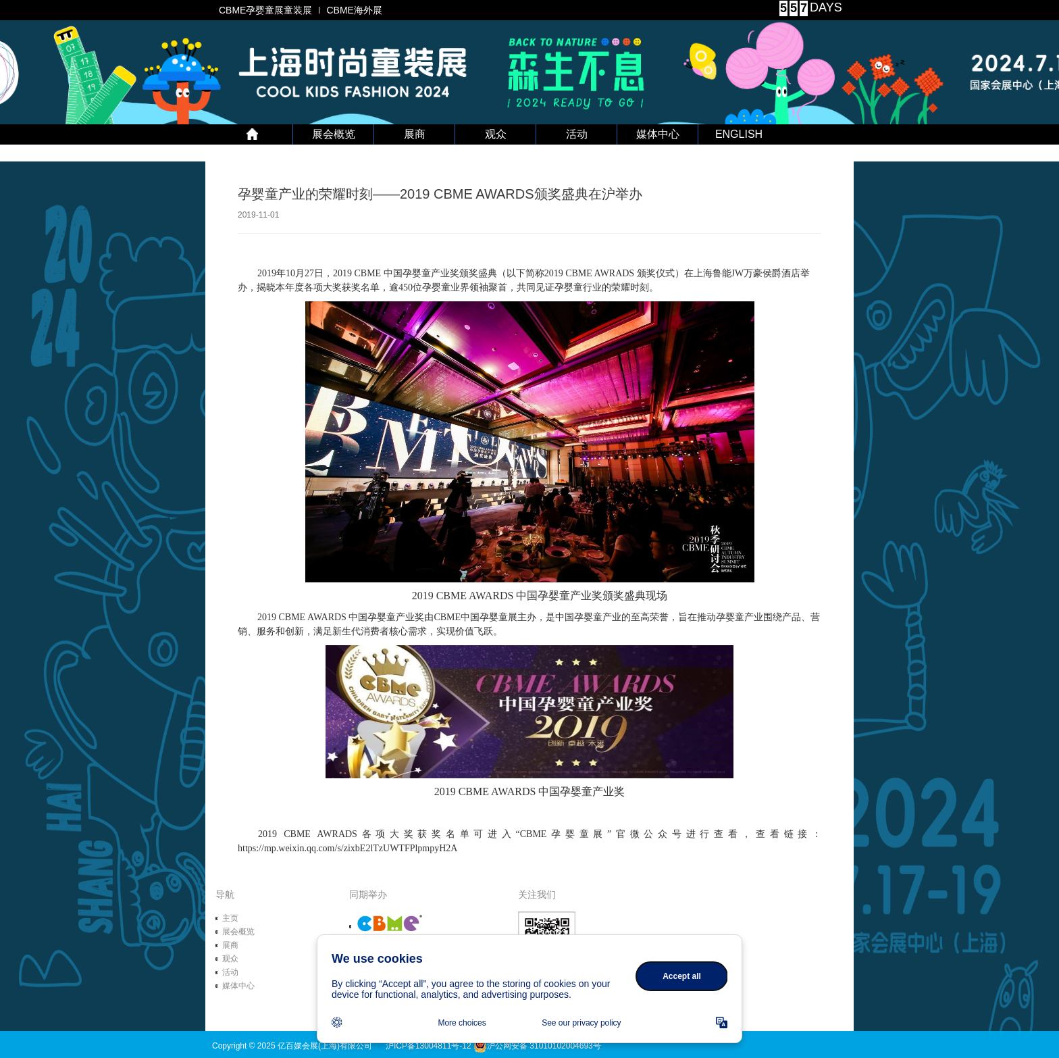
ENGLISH (739, 134)
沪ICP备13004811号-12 (428, 1046)
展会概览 (333, 134)
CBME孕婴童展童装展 (265, 10)
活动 (577, 134)
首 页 (252, 134)
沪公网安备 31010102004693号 (537, 1046)
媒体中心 (657, 134)
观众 (496, 134)
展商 (414, 134)
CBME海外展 (354, 10)
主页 (230, 918)
